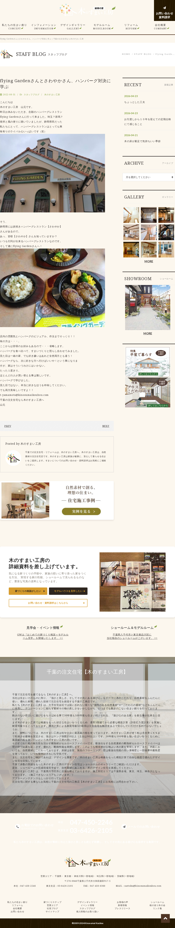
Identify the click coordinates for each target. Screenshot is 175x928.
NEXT (105, 426)
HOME (126, 54)
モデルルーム (102, 26)
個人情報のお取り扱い (87, 911)
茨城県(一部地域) (126, 876)
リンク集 (157, 908)
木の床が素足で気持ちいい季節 (142, 141)
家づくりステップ (53, 902)
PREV (7, 426)
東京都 (67, 876)
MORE (148, 261)
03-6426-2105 (65, 885)
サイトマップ (52, 911)
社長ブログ (52, 908)
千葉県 (58, 876)
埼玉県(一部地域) (105, 876)
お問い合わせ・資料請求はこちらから (48, 602)
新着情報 (122, 905)
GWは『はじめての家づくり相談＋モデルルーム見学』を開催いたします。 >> (43, 636)
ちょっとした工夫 (134, 102)
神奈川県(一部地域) (84, 876)
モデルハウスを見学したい (68, 591)
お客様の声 (122, 902)
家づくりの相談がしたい (28, 591)
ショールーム (157, 902)
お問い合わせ (17, 911)
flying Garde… (165, 54)
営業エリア (46, 876)
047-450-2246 (28, 885)
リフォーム (131, 26)
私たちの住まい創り (14, 26)
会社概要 (160, 26)
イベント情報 (87, 905)
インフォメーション (43, 26)
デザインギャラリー (73, 26)
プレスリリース (122, 908)
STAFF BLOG (143, 54)
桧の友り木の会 (157, 905)
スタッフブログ (32, 94)
